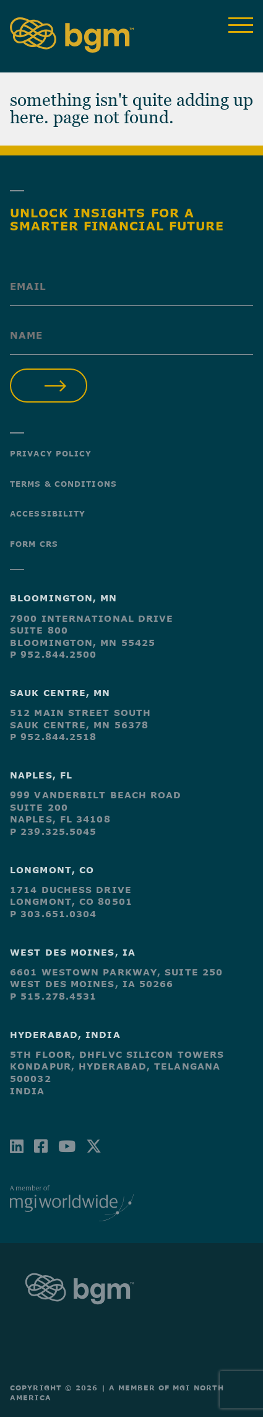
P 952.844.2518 (53, 736)
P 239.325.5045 (53, 831)
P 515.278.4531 (53, 996)
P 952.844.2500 (53, 654)
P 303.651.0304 (53, 914)
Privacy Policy (51, 453)
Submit (48, 385)
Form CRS (34, 543)
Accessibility (47, 513)
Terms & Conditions (63, 483)
